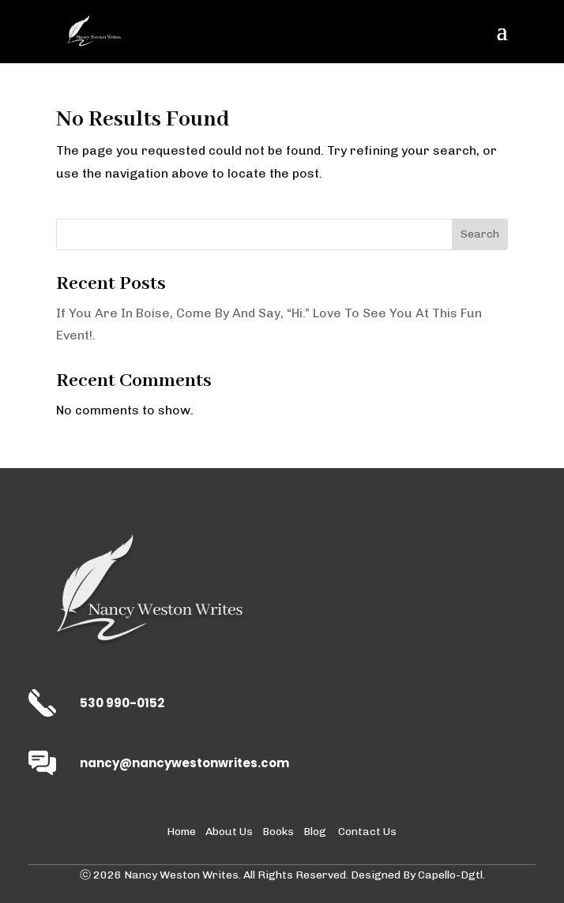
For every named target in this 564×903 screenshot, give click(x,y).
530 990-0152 (122, 703)
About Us (229, 831)
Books (278, 831)
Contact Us (367, 831)
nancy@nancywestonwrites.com (184, 763)
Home (181, 831)
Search (480, 234)
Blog (314, 831)
